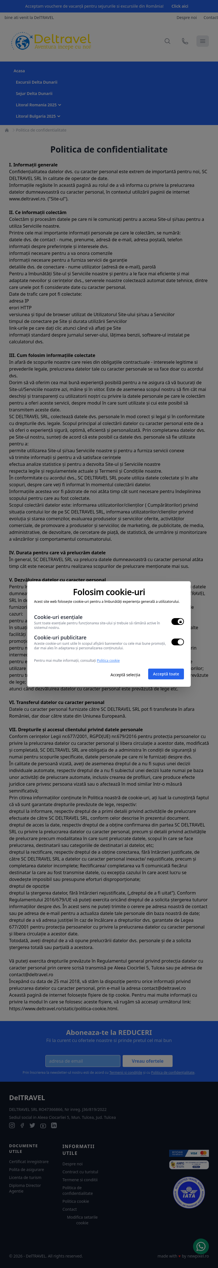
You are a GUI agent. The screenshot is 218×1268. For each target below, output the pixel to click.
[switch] (177, 621)
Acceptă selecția (125, 674)
